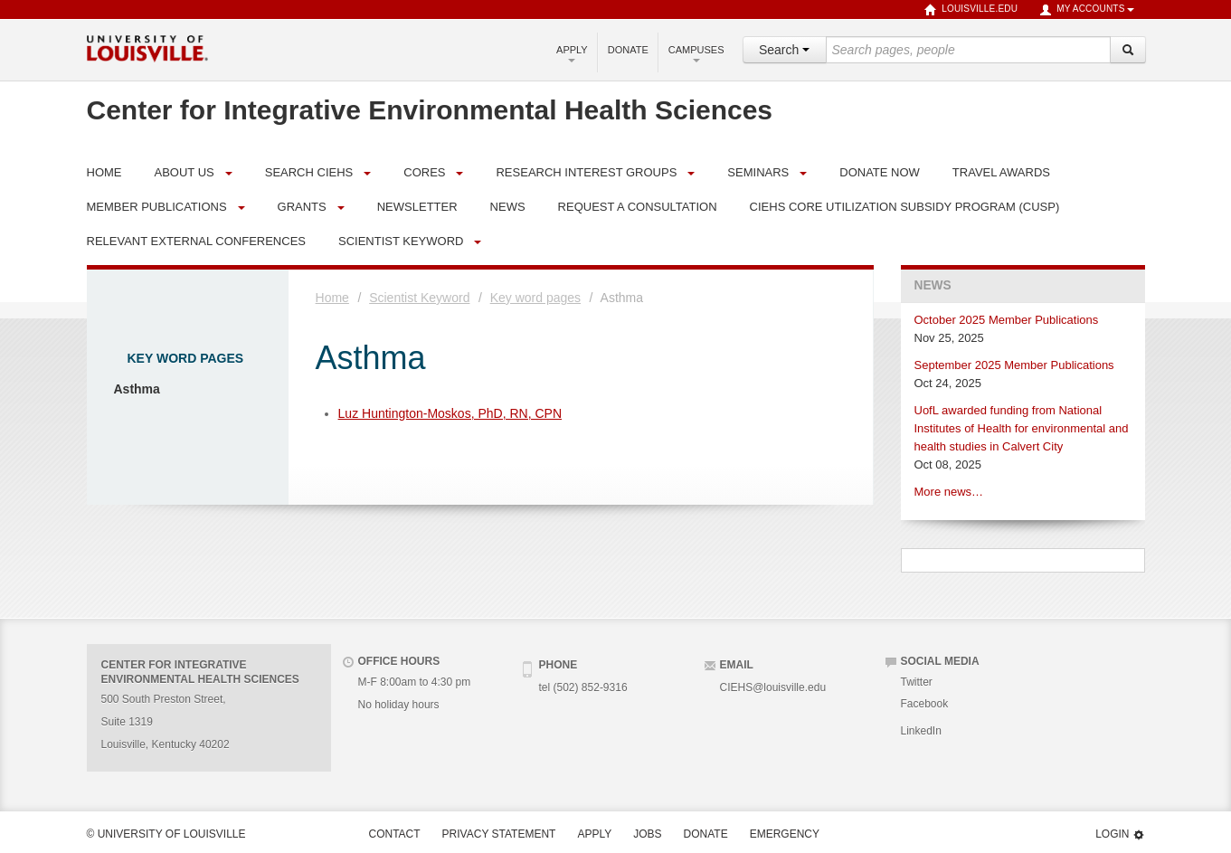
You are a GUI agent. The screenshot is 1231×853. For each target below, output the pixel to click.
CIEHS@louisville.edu (773, 687)
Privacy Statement (499, 834)
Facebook (925, 703)
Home (332, 297)
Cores (424, 172)
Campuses (696, 53)
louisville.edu (971, 10)
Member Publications (157, 206)
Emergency (784, 834)
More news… (949, 491)
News (933, 285)
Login (1119, 834)
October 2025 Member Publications (1006, 320)
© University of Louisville (166, 834)
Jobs (647, 834)
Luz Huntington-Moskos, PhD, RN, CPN (450, 413)
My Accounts (1086, 10)
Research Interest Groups (586, 172)
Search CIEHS (309, 172)
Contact (395, 834)
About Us (184, 172)
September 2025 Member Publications (1014, 365)
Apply (572, 53)
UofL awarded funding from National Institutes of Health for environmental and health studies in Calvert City (1021, 428)
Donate (628, 49)
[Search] (1128, 49)
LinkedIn (921, 731)
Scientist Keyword (400, 241)
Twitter (917, 682)
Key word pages (186, 358)
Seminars (758, 172)
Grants (302, 206)
